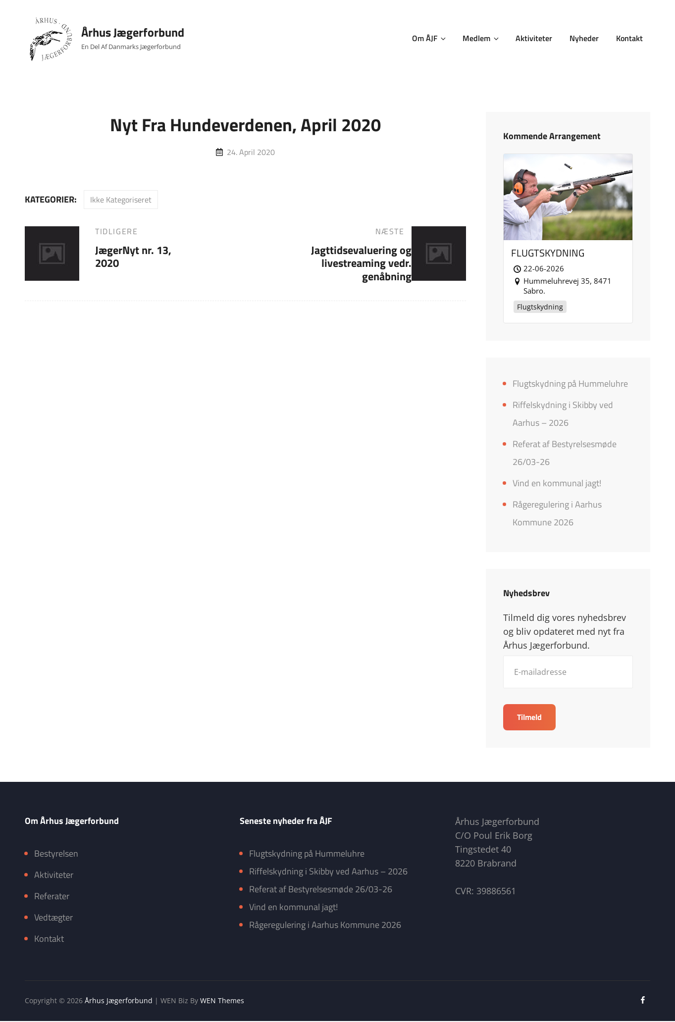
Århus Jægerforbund (132, 32)
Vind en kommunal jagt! (557, 483)
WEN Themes (222, 1001)
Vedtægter (53, 918)
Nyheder (584, 38)
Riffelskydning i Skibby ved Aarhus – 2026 (328, 872)
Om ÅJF (431, 38)
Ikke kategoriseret (121, 199)
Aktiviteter (535, 38)
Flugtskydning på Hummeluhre (570, 384)
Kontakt (629, 38)
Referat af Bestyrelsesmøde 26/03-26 (320, 890)
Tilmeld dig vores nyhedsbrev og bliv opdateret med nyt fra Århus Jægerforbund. (564, 632)
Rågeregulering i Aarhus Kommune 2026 (325, 925)
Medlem (483, 38)
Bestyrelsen (56, 854)
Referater (51, 897)
